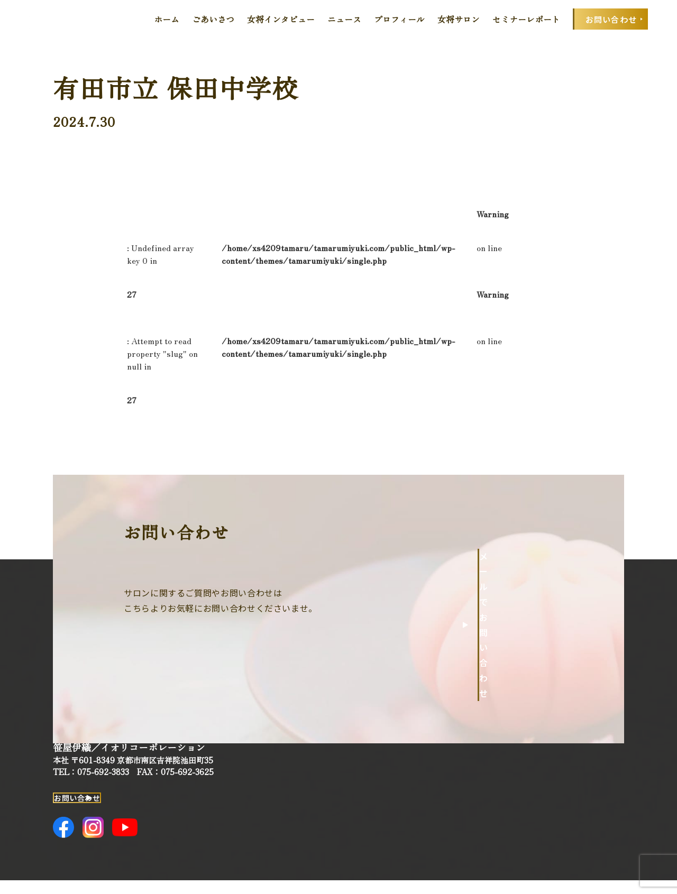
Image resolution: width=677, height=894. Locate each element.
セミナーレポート (526, 19)
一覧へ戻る (513, 399)
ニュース (344, 19)
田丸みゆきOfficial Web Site (61, 19)
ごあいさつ (213, 19)
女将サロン (458, 19)
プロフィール (399, 19)
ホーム (166, 19)
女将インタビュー (281, 19)
